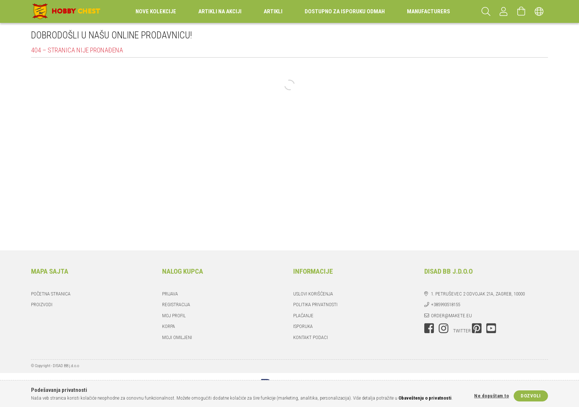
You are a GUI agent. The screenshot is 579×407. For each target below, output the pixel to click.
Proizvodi (41, 304)
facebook (429, 328)
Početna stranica (51, 294)
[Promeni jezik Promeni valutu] (539, 11)
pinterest (477, 328)
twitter (462, 330)
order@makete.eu (451, 315)
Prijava (170, 294)
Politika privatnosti (315, 304)
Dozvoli (531, 396)
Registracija (176, 304)
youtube (491, 328)
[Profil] (504, 11)
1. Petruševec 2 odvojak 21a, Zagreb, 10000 (478, 294)
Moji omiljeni (177, 337)
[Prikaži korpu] (521, 11)
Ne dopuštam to (491, 396)
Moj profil (174, 315)
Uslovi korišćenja (313, 294)
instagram (443, 328)
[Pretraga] (486, 11)
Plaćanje (303, 315)
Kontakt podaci (310, 337)
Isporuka (303, 326)
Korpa (168, 326)
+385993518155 (445, 304)
